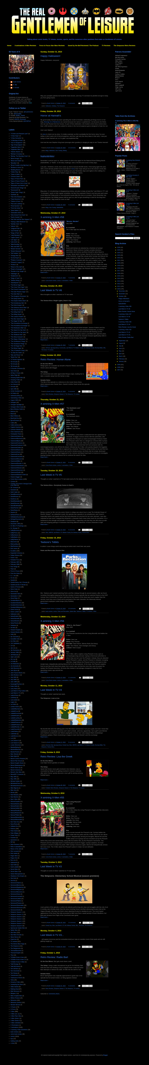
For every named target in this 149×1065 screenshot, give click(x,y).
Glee (47, 532)
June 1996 (14, 682)
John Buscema (15, 668)
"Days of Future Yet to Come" (19, 183)
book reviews (49, 611)
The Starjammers (16, 948)
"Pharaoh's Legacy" (16, 262)
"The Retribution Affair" (17, 328)
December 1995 (15, 523)
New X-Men (14, 799)
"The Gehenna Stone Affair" (19, 307)
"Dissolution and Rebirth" (18, 185)
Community (62, 347)
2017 (119, 270)
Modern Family (79, 347)
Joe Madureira (15, 663)
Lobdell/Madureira (16, 720)
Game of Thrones (16, 587)
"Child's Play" (14, 172)
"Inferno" (13, 226)
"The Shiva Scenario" (17, 337)
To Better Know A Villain (18, 962)
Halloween (48, 106)
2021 (119, 260)
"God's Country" (15, 217)
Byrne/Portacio (15, 420)
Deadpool (13, 521)
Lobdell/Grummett (16, 713)
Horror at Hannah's (50, 115)
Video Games (15, 986)
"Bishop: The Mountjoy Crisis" (19, 156)
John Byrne (14, 670)
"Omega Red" (15, 255)
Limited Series (15, 706)
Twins (12, 980)
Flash (12, 569)
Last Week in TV (70, 347)
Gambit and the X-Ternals (18, 585)
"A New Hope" (15, 136)
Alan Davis (14, 371)
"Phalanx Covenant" (16, 260)
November (122, 294)
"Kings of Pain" (15, 233)
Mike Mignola (14, 788)
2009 (119, 364)
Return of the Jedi (16, 849)
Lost (12, 738)
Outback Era (14, 826)
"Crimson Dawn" (15, 176)
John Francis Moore (16, 673)
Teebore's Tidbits (49, 542)
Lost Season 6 (15, 743)
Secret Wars (14, 869)
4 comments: (71, 103)
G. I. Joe (13, 575)
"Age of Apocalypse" (17, 145)
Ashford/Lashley (15, 395)
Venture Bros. (85, 532)
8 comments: (71, 462)
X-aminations (64, 280)
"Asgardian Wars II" (16, 147)
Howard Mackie (15, 632)
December (122, 291)
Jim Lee (13, 659)
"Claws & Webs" (15, 174)
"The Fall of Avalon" (16, 305)
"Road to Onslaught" (17, 269)
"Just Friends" (15, 230)
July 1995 (13, 677)
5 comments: (71, 391)
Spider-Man (73, 611)
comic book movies (16, 1034)
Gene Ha (13, 591)
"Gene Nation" (15, 210)
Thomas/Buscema (16, 950)
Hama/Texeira (15, 623)
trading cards (14, 1041)
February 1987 (15, 562)
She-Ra (13, 880)
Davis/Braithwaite (16, 505)
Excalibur (13, 551)
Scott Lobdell (14, 867)
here (44, 134)
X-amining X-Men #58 (52, 217)
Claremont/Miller (15, 461)
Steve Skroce (14, 937)
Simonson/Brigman (16, 889)
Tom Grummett (15, 971)
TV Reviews (106, 45)
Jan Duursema (15, 650)
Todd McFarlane (15, 966)
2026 (119, 247)
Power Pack (14, 835)
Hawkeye (13, 625)
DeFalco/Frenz (15, 514)
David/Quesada (15, 501)
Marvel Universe (15, 770)
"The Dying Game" (16, 298)
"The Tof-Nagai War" (17, 346)
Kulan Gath (14, 686)
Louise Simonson (16, 745)
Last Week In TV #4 (51, 690)
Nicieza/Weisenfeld (16, 817)
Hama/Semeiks (15, 618)
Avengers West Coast (17, 407)
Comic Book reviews (51, 280)
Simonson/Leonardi (16, 896)
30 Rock (48, 347)
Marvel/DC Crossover (17, 774)
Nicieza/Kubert (15, 806)
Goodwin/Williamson (17, 607)
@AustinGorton (28, 112)
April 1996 (14, 389)
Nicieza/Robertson (16, 813)
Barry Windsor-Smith (17, 409)
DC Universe (14, 487)
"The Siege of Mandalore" (18, 339)
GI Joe (12, 578)
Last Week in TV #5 (51, 474)
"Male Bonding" (15, 244)
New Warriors (15, 797)
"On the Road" (15, 258)
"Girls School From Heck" (18, 215)
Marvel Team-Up (15, 767)
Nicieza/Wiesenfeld (16, 819)
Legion (13, 702)
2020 (119, 263)
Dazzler (13, 512)
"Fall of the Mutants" (16, 197)
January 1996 (15, 652)
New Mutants (14, 795)
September (122, 340)
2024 (119, 252)
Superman (14, 939)
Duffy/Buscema (15, 530)
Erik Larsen (14, 548)
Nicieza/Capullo (15, 801)
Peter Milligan (15, 833)
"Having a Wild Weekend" (18, 222)
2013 (119, 281)
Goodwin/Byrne (15, 600)
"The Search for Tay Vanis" (18, 332)
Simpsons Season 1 (16, 912)
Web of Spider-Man (16, 996)
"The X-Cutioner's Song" (18, 350)
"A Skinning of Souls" (17, 140)
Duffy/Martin (14, 537)
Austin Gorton (17, 82)
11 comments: (72, 677)
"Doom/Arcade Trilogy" (17, 188)
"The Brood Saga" (16, 285)
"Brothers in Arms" (16, 167)
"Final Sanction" (15, 206)
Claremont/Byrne (16, 441)
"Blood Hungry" (15, 158)
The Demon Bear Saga (17, 944)
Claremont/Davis (15, 450)
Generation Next (15, 593)
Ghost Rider (14, 598)
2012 (119, 283)
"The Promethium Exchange (19, 323)
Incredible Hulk (15, 639)
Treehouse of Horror (17, 977)
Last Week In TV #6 (51, 290)
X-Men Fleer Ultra (16, 1016)
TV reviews (50, 349)
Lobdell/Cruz (14, 711)
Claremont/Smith (15, 472)
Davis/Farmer (15, 508)
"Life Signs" (14, 240)
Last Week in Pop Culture (18, 691)
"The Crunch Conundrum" (18, 289)
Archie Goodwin (15, 391)
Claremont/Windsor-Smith (18, 474)
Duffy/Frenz (14, 533)
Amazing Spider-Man (17, 377)
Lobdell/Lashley (15, 718)
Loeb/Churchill (15, 729)
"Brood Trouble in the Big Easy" (20, 165)
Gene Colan (14, 589)
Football (48, 788)
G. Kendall (16, 87)
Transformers (14, 975)
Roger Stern (14, 856)
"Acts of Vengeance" (17, 142)
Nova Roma (14, 824)
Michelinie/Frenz (15, 783)
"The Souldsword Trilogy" (18, 341)
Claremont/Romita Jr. (17, 463)
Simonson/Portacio (16, 903)
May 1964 (13, 776)
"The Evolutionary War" (17, 303)
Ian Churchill (14, 636)
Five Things (14, 566)
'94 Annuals (14, 364)
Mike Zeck (14, 790)
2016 (119, 273)
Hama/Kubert (14, 616)
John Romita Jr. (15, 675)
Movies (13, 792)
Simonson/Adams (16, 883)
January (121, 361)
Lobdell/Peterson (16, 722)
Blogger (105, 1055)
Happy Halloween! (50, 56)
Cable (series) (15, 425)
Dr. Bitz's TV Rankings (17, 526)
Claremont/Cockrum (16, 443)
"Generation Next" (16, 212)
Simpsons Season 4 (16, 921)
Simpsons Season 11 (17, 914)
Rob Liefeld (14, 853)
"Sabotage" (14, 273)
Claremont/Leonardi (16, 456)
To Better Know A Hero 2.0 (18, 959)
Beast (12, 413)
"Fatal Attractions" (16, 199)
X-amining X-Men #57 (52, 403)
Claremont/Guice (16, 452)
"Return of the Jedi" (16, 267)
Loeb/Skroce (14, 736)
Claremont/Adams (16, 436)
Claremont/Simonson (17, 470)
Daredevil (13, 490)
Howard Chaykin (15, 630)
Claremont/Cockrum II (17, 445)
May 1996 (13, 779)
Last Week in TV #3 (51, 866)
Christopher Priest (16, 434)
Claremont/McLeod (16, 459)
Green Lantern (15, 612)
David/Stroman (15, 503)
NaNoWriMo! (47, 156)
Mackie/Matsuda (15, 749)
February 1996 (15, 564)
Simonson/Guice (15, 894)
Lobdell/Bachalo (15, 709)
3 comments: (71, 946)
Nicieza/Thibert (15, 815)
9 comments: (71, 529)
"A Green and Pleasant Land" (19, 133)
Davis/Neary (14, 510)
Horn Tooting (58, 150)
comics (59, 280)
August (121, 343)
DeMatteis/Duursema (17, 517)
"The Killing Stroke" (16, 314)
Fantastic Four (15, 560)
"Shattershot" (14, 276)
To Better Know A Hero (17, 957)
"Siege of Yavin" (15, 278)
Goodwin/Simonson (16, 605)
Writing (65, 150)
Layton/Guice (14, 695)
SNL (104, 347)
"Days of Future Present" (18, 181)
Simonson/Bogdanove (17, 887)
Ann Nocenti (14, 384)
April (120, 353)
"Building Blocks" (16, 170)
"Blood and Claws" (16, 160)
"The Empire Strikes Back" (18, 301)
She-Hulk (13, 878)
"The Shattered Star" (17, 334)
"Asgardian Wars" (16, 149)
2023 (119, 255)
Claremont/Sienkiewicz (17, 465)
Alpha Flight (14, 375)
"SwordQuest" (15, 282)
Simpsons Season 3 (59, 394)
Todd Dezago (14, 964)
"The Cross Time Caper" (18, 287)
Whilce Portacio (15, 998)
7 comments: (71, 277)
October (121, 296)
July (120, 346)
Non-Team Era (15, 822)
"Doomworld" (14, 190)
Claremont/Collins (16, 447)
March (121, 356)
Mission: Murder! (72, 221)
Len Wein (13, 704)
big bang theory (55, 347)
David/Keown (14, 496)
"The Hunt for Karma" (17, 310)
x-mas (12, 1043)
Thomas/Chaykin (16, 953)
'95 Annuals (14, 366)
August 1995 (14, 400)
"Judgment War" (15, 228)
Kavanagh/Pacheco (16, 684)
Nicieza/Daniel (15, 804)
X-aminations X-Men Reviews (25, 45)
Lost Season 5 (15, 740)
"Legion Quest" (15, 237)
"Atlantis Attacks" (16, 152)
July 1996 (13, 679)
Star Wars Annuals (16, 935)
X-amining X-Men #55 (52, 797)
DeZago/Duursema (16, 519)
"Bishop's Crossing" (16, 154)
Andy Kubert (14, 382)
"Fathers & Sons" (16, 201)
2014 (119, 278)
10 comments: (72, 147)
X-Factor (13, 1007)
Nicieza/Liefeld (15, 808)
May (120, 351)
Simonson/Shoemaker (17, 905)
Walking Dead (15, 989)
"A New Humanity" (16, 138)
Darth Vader (14, 492)
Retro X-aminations (16, 846)
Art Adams (14, 393)
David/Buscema (15, 494)
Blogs (47, 150)
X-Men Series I (15, 1018)
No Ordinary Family (89, 347)
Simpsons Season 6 (16, 926)
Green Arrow (14, 609)
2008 (119, 367)
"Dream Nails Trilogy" (17, 192)
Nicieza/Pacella (15, 810)
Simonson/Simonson (17, 907)
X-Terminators (15, 1025)
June (120, 348)
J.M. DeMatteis (15, 643)
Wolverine (13, 1000)
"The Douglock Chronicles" (18, 296)
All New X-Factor (16, 373)
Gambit (13, 580)
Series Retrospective (17, 874)
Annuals (13, 386)
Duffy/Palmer (14, 539)
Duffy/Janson (14, 535)
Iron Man (13, 641)
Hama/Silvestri (15, 621)
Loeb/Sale (14, 733)
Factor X (13, 557)
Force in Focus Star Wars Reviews (52, 45)
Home (9, 45)
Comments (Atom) (54, 994)
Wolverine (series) (16, 1002)
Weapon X (14, 993)
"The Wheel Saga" (16, 348)
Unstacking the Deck (17, 984)
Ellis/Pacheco (15, 546)
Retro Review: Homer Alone (55, 359)
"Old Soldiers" (15, 253)
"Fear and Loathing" (16, 203)
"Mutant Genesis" (16, 249)
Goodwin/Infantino (16, 603)
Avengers (13, 402)
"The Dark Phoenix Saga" (18, 292)
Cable (12, 423)
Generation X (14, 596)
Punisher (13, 837)
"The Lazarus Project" (17, 316)
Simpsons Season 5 (16, 923)
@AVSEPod (27, 121)
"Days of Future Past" (17, 179)
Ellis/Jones (14, 542)
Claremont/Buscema (17, 438)
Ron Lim (13, 860)
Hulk (12, 634)
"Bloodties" (14, 163)
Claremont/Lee (15, 454)
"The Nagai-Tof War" (17, 321)
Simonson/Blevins (16, 885)
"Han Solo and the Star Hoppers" (20, 219)
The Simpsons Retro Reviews (124, 45)
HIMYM (51, 532)
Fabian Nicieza (15, 555)
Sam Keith (14, 865)
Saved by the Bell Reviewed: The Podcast (83, 45)
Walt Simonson (15, 991)
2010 (119, 289)
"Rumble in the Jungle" (17, 271)
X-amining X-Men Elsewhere (19, 1029)
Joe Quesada (14, 666)
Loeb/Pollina (14, 731)
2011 (119, 286)
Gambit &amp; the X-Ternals (19, 582)
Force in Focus (15, 571)
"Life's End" (14, 242)
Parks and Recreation (63, 611)
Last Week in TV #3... (52, 935)
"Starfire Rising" (15, 280)
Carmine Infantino (16, 429)
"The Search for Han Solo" (18, 330)
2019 (119, 265)
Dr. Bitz (15, 85)
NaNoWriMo (60, 207)
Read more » (44, 272)
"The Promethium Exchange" (19, 325)
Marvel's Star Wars (16, 772)
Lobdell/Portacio (15, 725)
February (121, 359)
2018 (119, 268)
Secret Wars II (15, 871)
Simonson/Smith (15, 910)
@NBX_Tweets (20, 115)
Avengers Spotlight (16, 404)
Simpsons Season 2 (16, 916)
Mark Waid (14, 756)
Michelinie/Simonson (17, 785)
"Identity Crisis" (15, 224)
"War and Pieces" (16, 355)
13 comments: (72, 922)
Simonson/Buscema (16, 892)
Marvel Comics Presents (18, 758)
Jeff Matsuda (14, 655)
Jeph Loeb (14, 657)
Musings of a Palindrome (52, 122)
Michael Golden (15, 781)
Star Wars (13, 932)
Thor (12, 955)
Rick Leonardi (15, 851)
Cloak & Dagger (15, 477)
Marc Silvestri (15, 754)
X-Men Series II (15, 1020)
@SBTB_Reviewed (20, 119)
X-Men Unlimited (15, 1023)
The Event (44, 349)
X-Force (13, 1009)
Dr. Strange (14, 528)
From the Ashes (15, 573)
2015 (119, 276)
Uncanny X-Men (15, 982)
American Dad (49, 745)
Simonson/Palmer (16, 901)
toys (12, 1038)
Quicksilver (14, 840)
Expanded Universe (16, 553)
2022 (119, 258)
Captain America (15, 427)
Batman (13, 411)
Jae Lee (13, 648)
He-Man (13, 627)
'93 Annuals (14, 362)
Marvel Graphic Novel (17, 763)
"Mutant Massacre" (16, 251)
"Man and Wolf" (15, 246)
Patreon (13, 828)
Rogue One (14, 858)
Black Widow (14, 416)
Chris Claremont (15, 432)
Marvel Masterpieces (17, 765)
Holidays (54, 106)
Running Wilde (99, 347)
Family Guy (66, 745)
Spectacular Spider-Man (18, 928)
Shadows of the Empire (17, 876)
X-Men (71, 280)
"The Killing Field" (16, 312)
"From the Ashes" (16, 208)
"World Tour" (14, 357)
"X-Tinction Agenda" (16, 359)
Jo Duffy (13, 661)
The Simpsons (61, 106)
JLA (12, 645)
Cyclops (13, 481)
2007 (119, 370)
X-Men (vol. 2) (15, 1014)
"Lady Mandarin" (15, 235)
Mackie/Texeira (15, 752)
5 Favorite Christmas (17, 368)
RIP (12, 842)
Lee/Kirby (13, 697)
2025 (119, 250)
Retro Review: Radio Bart (54, 957)
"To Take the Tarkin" (16, 352)
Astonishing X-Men (16, 398)
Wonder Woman (15, 1005)
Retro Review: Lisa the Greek (56, 756)
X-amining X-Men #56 (52, 621)
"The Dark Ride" (15, 294)
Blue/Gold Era (15, 418)
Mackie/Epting (15, 747)
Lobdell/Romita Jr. (16, 727)
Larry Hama (14, 688)
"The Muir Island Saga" (17, 319)
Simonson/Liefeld (16, 898)
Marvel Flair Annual (16, 761)
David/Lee (14, 499)
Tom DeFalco (14, 968)
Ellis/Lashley (14, 544)
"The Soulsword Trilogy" (18, 343)
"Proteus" (13, 264)
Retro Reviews (49, 394)
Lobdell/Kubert (15, 715)
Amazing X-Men (15, 380)
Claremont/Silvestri (16, 468)
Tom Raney (14, 973)
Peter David (14, 831)
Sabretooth (14, 862)
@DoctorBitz (17, 114)
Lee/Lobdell (14, 700)
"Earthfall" (13, 194)
